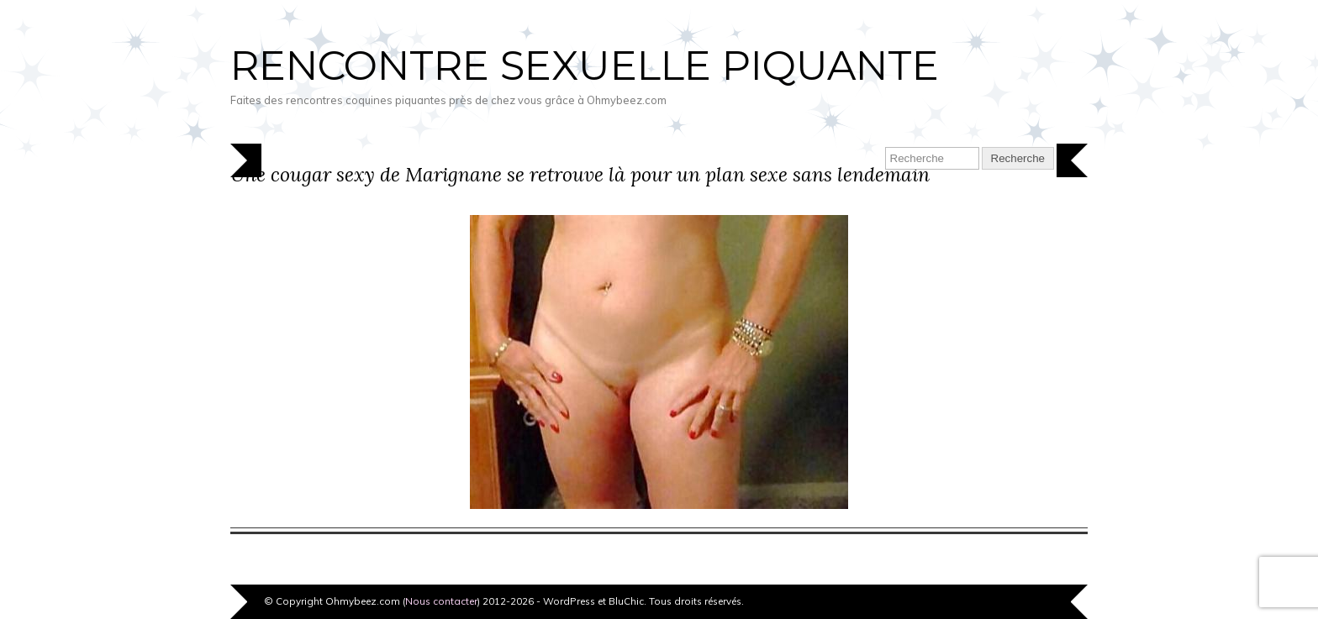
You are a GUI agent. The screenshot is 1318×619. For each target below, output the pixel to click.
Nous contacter (441, 601)
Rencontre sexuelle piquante (584, 65)
